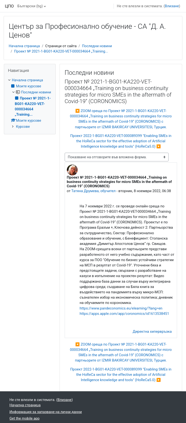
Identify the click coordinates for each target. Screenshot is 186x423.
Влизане (172, 6)
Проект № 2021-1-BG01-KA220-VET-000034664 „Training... (61, 51)
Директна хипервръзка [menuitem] (152, 331)
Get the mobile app (24, 418)
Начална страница (24, 46)
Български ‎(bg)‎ (30, 6)
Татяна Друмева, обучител (93, 191)
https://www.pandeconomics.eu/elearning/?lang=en (121, 308)
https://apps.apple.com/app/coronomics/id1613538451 (124, 313)
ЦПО (9, 6)
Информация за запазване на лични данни (45, 412)
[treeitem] (30, 103)
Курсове (23, 126)
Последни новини (97, 46)
